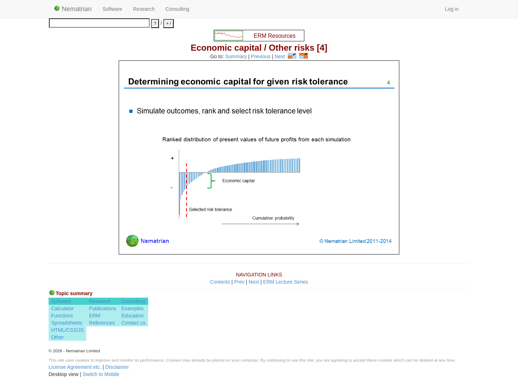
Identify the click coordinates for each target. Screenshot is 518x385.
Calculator (62, 308)
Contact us (133, 323)
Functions (62, 315)
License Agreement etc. (75, 367)
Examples (132, 308)
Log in (452, 9)
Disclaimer (117, 367)
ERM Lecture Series (285, 282)
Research (144, 9)
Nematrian (73, 9)
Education (132, 315)
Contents (220, 282)
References (102, 323)
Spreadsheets (66, 323)
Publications (103, 308)
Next (279, 57)
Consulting (177, 9)
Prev (239, 282)
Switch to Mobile (101, 374)
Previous (261, 57)
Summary (236, 57)
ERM (94, 315)
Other (57, 337)
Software (112, 9)
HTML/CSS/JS (67, 330)
